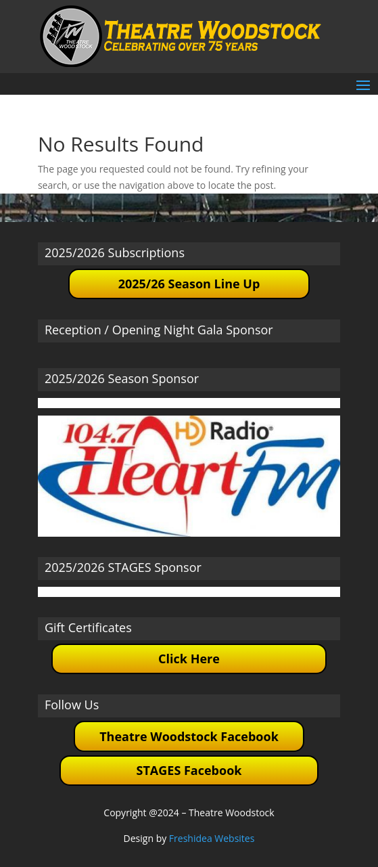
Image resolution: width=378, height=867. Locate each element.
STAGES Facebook (189, 770)
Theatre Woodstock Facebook (189, 736)
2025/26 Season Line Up (189, 283)
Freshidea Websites (212, 838)
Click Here (189, 658)
